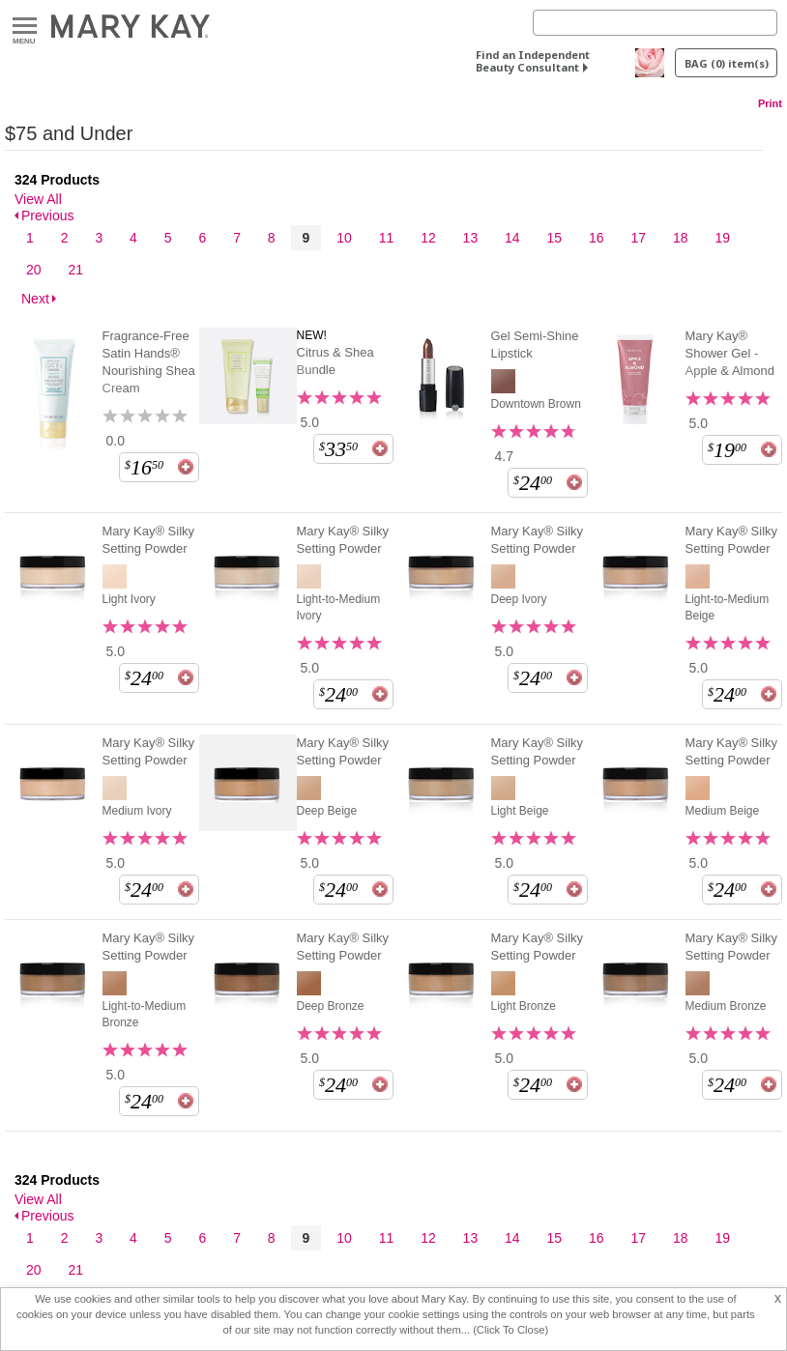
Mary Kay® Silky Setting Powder (148, 540)
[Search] (655, 23)
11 (386, 237)
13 (471, 237)
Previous (47, 215)
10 (344, 237)
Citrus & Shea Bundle (335, 361)
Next (35, 298)
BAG (727, 63)
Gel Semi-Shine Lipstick (535, 344)
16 (596, 237)
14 (512, 237)
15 (555, 237)
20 (34, 269)
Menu (25, 26)
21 (75, 269)
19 (722, 237)
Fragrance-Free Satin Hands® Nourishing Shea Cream (148, 362)
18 (680, 237)
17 (638, 237)
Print (770, 103)
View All (38, 199)
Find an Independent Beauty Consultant (533, 60)
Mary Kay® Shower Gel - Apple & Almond (730, 353)
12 (428, 237)
